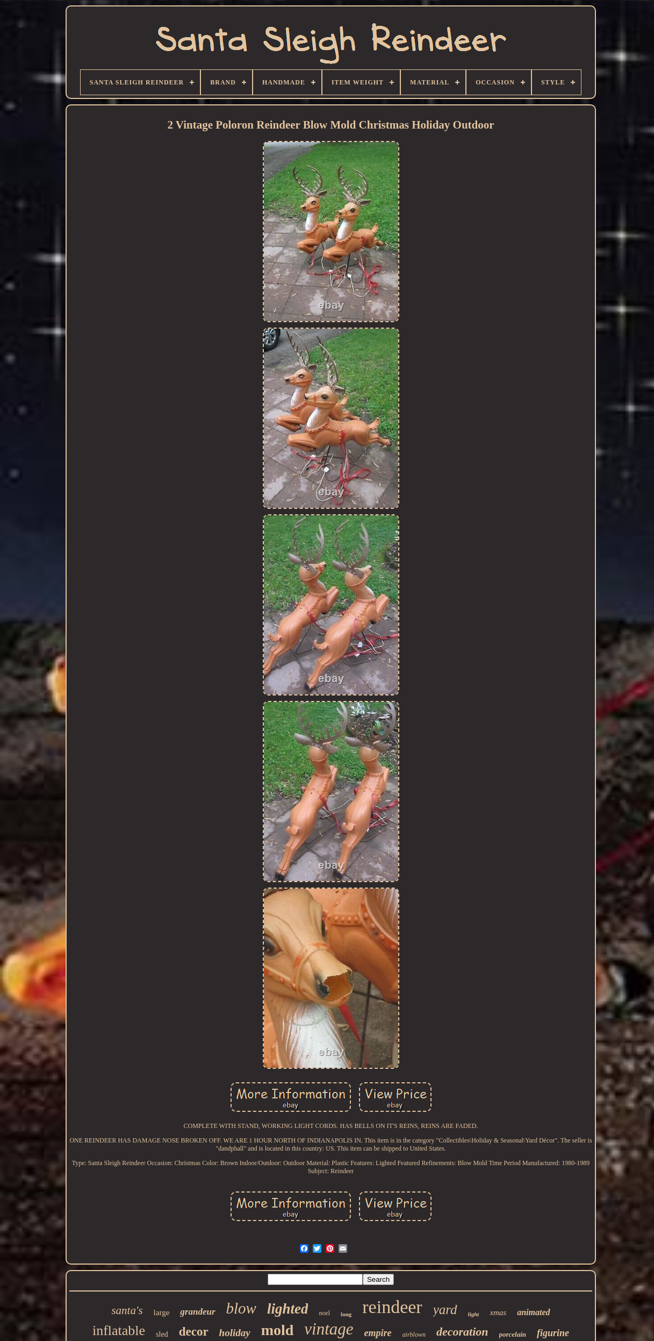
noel (324, 1313)
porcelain (513, 1334)
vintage (328, 1328)
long (346, 1314)
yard (445, 1309)
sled (162, 1334)
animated (533, 1312)
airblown (414, 1334)
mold (277, 1330)
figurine (553, 1333)
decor (194, 1331)
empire (378, 1333)
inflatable (118, 1330)
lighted (287, 1309)
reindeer (392, 1307)
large (162, 1312)
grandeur (197, 1312)
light (473, 1314)
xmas (498, 1312)
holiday (234, 1332)
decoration (462, 1331)
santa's (126, 1310)
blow (241, 1308)
